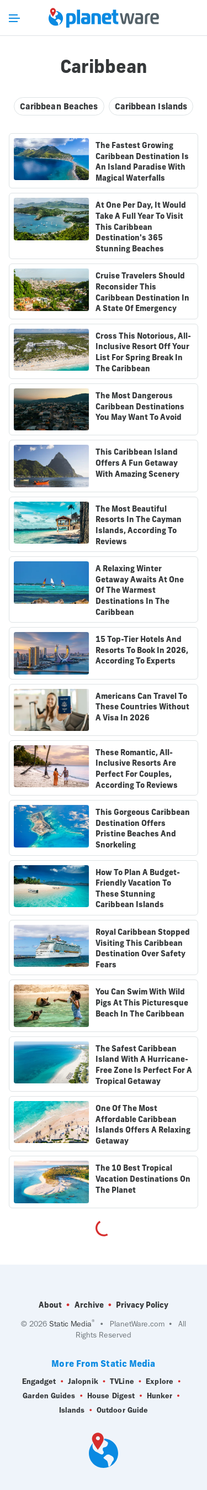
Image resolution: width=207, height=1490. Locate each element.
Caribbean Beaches (59, 106)
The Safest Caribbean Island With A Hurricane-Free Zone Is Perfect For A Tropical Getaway (143, 1065)
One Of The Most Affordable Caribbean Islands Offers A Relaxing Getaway (142, 1124)
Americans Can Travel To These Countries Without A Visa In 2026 (142, 707)
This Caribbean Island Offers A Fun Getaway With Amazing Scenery (137, 462)
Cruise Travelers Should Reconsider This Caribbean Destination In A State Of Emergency (142, 292)
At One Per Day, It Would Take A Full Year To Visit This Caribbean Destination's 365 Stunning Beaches (140, 226)
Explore (159, 1382)
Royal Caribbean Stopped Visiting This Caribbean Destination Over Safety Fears (142, 948)
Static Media (70, 1324)
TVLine (122, 1382)
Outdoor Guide (122, 1410)
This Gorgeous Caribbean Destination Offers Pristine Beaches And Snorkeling (142, 828)
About (50, 1305)
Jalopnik (83, 1382)
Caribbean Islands (151, 106)
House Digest (111, 1396)
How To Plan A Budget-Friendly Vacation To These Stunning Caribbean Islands (137, 888)
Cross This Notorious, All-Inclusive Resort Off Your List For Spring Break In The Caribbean (143, 352)
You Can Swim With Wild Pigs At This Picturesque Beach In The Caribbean (141, 1002)
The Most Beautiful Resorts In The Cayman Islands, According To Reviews (138, 525)
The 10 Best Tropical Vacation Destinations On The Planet (142, 1178)
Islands (72, 1410)
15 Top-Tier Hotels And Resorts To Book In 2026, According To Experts (141, 650)
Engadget (39, 1382)
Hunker (160, 1396)
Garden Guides (49, 1396)
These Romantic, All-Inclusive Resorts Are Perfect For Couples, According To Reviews (136, 768)
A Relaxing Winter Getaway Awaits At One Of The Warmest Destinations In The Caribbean (139, 590)
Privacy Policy (142, 1305)
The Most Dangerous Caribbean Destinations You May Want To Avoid (139, 406)
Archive (89, 1305)
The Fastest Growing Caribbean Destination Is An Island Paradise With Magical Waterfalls (142, 161)
